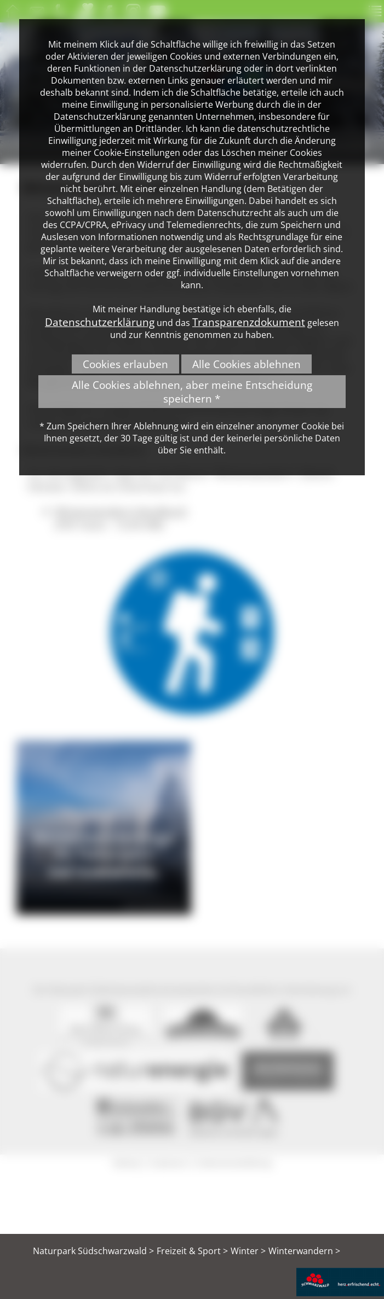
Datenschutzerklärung (99, 322)
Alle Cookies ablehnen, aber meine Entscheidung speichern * (192, 391)
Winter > (248, 1251)
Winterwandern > (304, 1251)
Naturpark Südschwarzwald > (93, 1251)
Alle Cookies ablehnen (246, 364)
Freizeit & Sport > (192, 1251)
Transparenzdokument (248, 322)
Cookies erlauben (125, 364)
